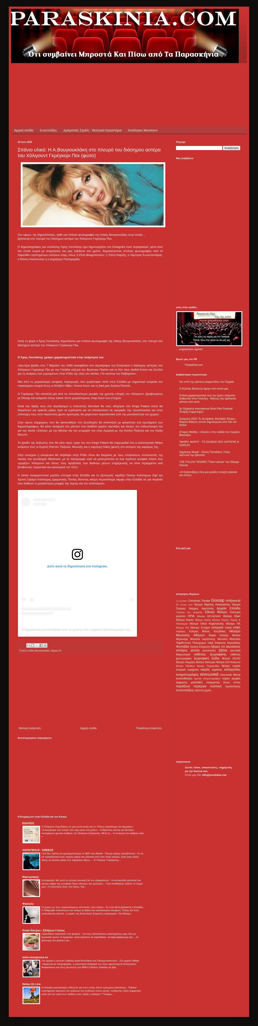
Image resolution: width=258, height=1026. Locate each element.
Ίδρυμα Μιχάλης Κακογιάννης (212, 604)
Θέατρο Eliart (231, 616)
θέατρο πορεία (231, 665)
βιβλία (223, 650)
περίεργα (200, 686)
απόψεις (182, 650)
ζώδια (215, 658)
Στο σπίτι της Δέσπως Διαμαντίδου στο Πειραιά (206, 381)
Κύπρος (193, 631)
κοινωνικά (209, 674)
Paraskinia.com (194, 364)
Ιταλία (228, 627)
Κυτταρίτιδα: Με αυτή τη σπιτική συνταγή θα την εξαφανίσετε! (75, 880)
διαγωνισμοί (183, 654)
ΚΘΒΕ (236, 627)
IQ (177, 604)
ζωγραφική (201, 658)
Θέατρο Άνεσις (185, 619)
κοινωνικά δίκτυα (230, 674)
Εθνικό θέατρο (216, 612)
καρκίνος (217, 669)
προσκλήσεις (232, 686)
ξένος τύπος (231, 682)
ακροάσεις (233, 646)
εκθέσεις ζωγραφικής (210, 654)
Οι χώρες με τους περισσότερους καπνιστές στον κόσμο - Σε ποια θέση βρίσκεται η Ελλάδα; (92, 907)
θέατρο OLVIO (231, 658)
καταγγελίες (232, 669)
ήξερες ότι (56, 650)
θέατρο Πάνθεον (185, 666)
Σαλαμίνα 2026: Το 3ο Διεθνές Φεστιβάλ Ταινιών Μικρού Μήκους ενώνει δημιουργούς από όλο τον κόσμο (208, 422)
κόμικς (226, 678)
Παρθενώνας (183, 642)
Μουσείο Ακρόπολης (202, 639)
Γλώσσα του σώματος (189, 612)
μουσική (196, 682)
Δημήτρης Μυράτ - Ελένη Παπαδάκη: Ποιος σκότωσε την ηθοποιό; (204, 453)
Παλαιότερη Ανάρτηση (149, 728)
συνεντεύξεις (185, 690)
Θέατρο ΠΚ (233, 623)
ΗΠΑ (191, 616)
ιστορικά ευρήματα (187, 669)
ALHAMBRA (182, 601)
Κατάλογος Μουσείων (143, 130)
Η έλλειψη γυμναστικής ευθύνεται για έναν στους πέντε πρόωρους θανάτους (84, 987)
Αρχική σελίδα (23, 130)
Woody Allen (186, 604)
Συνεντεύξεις (48, 130)
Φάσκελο (28, 903)
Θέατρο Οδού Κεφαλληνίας (207, 623)
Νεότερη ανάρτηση (30, 728)
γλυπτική (235, 650)
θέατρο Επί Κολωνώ (228, 662)
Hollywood (233, 600)
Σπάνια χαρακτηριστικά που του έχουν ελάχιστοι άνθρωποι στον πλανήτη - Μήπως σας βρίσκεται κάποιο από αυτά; (207, 398)
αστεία (195, 650)
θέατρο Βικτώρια (205, 662)
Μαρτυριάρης (30, 877)
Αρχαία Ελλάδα (228, 608)
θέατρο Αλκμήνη (185, 662)
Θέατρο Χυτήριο (200, 627)
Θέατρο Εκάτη (203, 620)
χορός (207, 690)
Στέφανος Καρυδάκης (227, 642)
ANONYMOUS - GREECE (37, 850)
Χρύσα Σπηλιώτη (200, 646)
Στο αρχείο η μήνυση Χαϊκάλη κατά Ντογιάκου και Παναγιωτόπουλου (79, 960)
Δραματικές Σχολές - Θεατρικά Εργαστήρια (93, 130)
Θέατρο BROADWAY (209, 616)
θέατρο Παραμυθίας (208, 666)
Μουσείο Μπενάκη (228, 639)
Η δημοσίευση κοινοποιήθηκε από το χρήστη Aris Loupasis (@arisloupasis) (72, 629)
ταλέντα (199, 690)
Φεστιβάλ (182, 646)
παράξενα (183, 686)
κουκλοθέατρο (184, 678)
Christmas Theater (199, 600)
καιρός (205, 669)
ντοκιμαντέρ (213, 682)
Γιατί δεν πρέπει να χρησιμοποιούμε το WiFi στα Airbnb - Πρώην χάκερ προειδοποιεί (88, 853)
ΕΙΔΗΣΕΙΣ (28, 823)
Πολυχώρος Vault (203, 642)
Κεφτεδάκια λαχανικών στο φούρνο (61, 933)
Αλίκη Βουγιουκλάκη (39, 650)
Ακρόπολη (208, 608)
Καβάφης (181, 631)
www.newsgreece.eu (35, 957)
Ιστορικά (217, 627)
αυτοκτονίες (209, 650)
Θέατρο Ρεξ (182, 627)
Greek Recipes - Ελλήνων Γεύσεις (43, 930)
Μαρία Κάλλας (218, 635)
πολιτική (215, 686)
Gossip (217, 600)
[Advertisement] (98, 73)
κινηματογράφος (187, 674)
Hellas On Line (31, 984)
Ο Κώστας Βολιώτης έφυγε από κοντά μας (203, 388)
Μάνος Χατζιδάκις (214, 631)
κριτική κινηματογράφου (207, 678)
